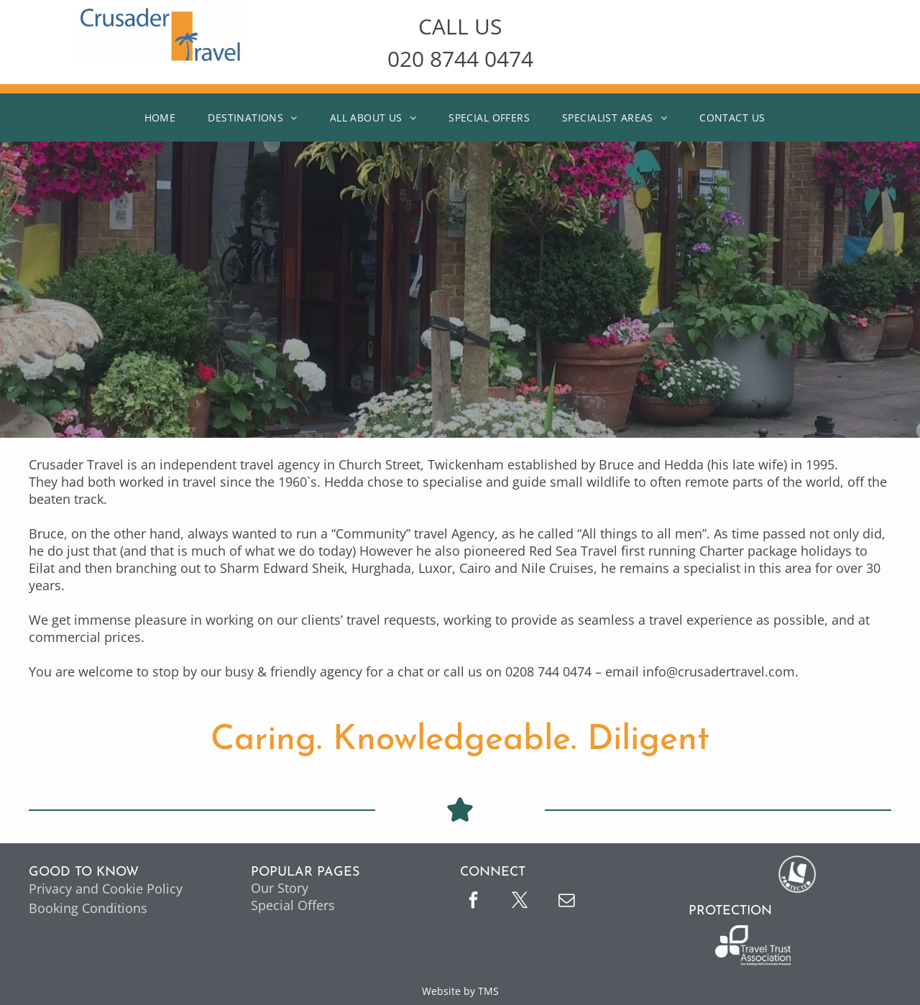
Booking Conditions (88, 908)
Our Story (279, 887)
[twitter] (519, 902)
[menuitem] (166, 117)
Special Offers (293, 905)
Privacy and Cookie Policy (106, 888)
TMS (488, 991)
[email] (566, 902)
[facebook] (473, 902)
